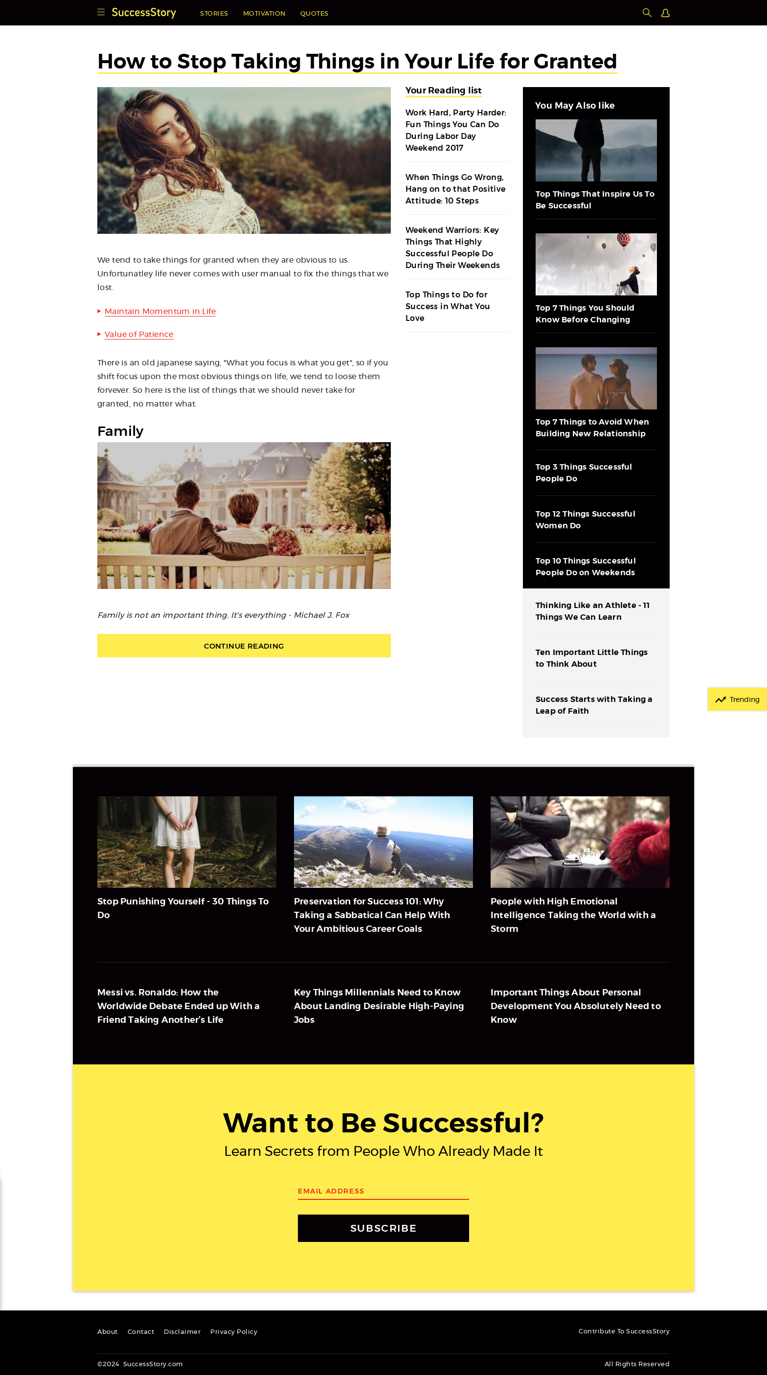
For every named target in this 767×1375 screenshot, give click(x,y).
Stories (214, 14)
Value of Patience (139, 334)
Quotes (314, 14)
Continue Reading (244, 646)
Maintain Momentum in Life (160, 312)
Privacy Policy (233, 1332)
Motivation (264, 14)
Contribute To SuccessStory (624, 1332)
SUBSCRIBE (383, 1228)
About (107, 1332)
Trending (745, 700)
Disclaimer (182, 1332)
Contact (141, 1332)
